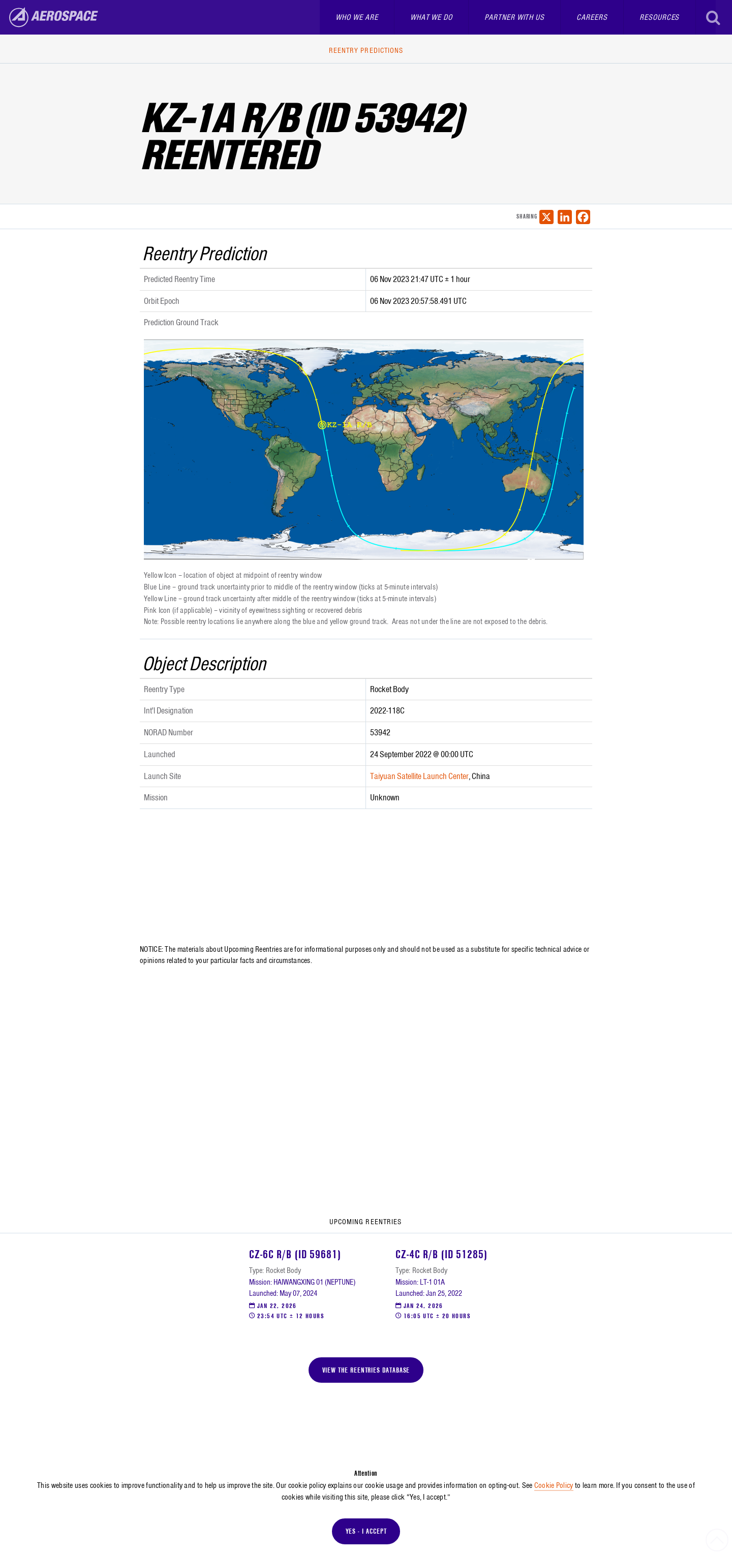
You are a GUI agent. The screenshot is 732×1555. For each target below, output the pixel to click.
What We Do (431, 17)
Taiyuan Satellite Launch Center (419, 776)
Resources (659, 17)
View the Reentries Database (366, 1370)
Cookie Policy (553, 1485)
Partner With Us (514, 17)
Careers (591, 17)
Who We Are (357, 17)
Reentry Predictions (366, 50)
